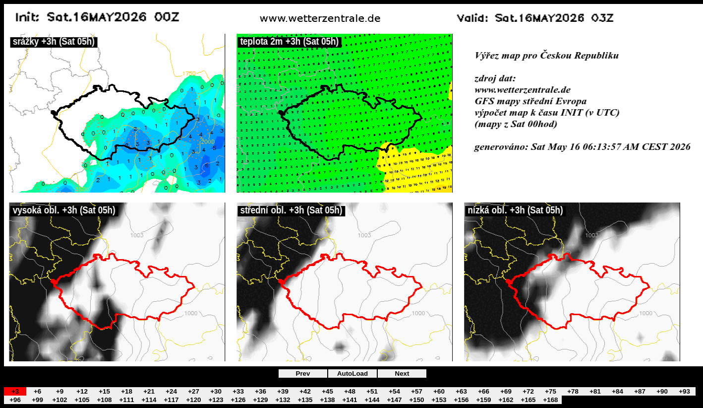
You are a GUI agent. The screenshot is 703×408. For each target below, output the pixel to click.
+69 (506, 391)
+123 (215, 400)
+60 (439, 391)
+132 (282, 400)
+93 (684, 391)
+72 (528, 391)
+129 (260, 400)
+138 (327, 400)
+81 (595, 391)
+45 (327, 391)
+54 (394, 391)
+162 (505, 400)
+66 (483, 391)
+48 (349, 391)
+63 (461, 391)
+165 (528, 400)
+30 (216, 391)
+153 (438, 400)
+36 (260, 391)
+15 (104, 391)
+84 (617, 391)
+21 (149, 391)
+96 (15, 400)
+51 (372, 391)
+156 (461, 400)
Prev (303, 373)
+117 (171, 400)
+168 (550, 400)
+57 (416, 391)
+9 (59, 391)
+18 (126, 391)
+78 (573, 391)
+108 (104, 400)
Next (402, 373)
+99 (37, 400)
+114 (148, 400)
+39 (283, 391)
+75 (550, 391)
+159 (483, 400)
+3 (15, 391)
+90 (662, 391)
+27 (193, 391)
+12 (82, 391)
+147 (394, 400)
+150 (416, 400)
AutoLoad (352, 373)
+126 (238, 400)
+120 (193, 400)
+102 (59, 400)
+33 (238, 391)
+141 (349, 400)
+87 (639, 391)
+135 (304, 400)
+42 (305, 391)
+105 (81, 400)
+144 (371, 400)
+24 (171, 391)
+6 (37, 391)
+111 (126, 400)
